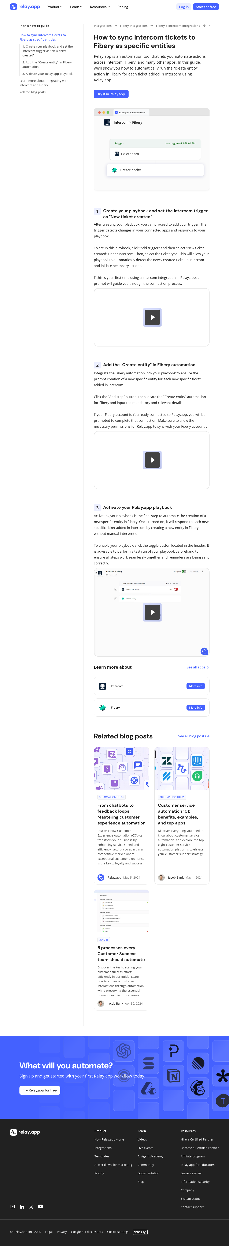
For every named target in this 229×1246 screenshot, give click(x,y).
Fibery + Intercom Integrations (178, 26)
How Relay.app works (110, 1139)
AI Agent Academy (150, 1156)
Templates (102, 1156)
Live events (145, 1148)
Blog (141, 1182)
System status (190, 1199)
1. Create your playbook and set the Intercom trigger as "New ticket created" (47, 50)
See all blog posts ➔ (194, 736)
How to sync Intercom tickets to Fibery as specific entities (42, 37)
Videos (142, 1139)
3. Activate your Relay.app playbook (47, 74)
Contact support (192, 1207)
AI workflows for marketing (113, 1165)
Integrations (103, 26)
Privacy (62, 1232)
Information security (195, 1182)
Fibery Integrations (134, 26)
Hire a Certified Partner (197, 1139)
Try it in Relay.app (111, 94)
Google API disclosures (87, 1232)
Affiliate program (193, 1156)
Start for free (206, 7)
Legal (49, 1232)
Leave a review (191, 1173)
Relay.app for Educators (198, 1165)
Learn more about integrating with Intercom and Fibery (43, 83)
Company (187, 1190)
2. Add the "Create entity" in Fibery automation (47, 64)
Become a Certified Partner (200, 1148)
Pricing (123, 7)
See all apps (198, 667)
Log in (184, 7)
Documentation (148, 1173)
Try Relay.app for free (40, 1090)
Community (146, 1165)
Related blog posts (32, 92)
